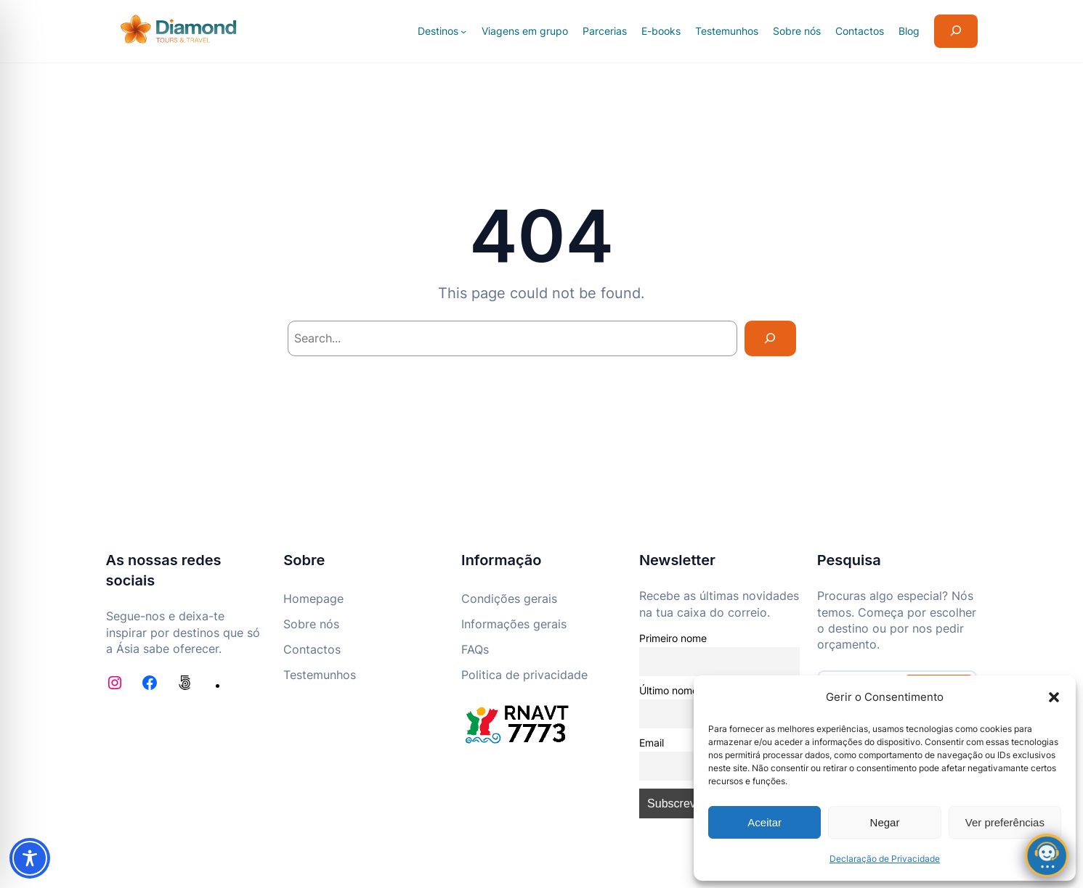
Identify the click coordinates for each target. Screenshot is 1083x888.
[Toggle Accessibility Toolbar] (30, 858)
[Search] (770, 338)
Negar (885, 822)
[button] (1054, 697)
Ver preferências (1005, 822)
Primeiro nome (673, 638)
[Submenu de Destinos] (463, 31)
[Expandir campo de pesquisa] (956, 31)
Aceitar (764, 822)
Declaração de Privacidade (885, 858)
